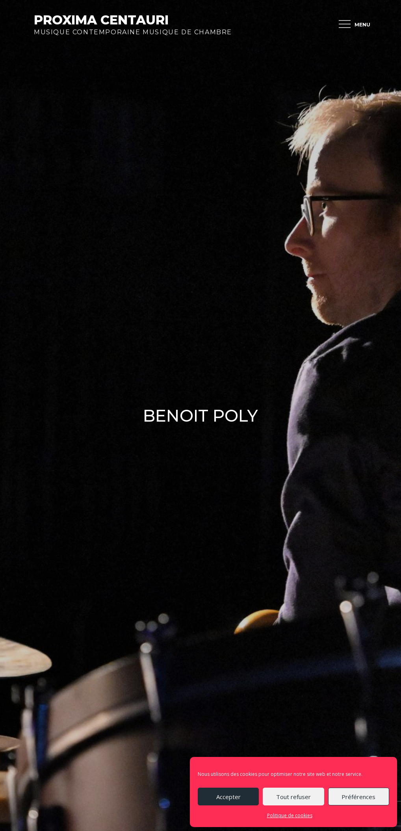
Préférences (358, 797)
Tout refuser (293, 797)
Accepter (228, 797)
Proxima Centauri (101, 20)
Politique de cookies (289, 815)
